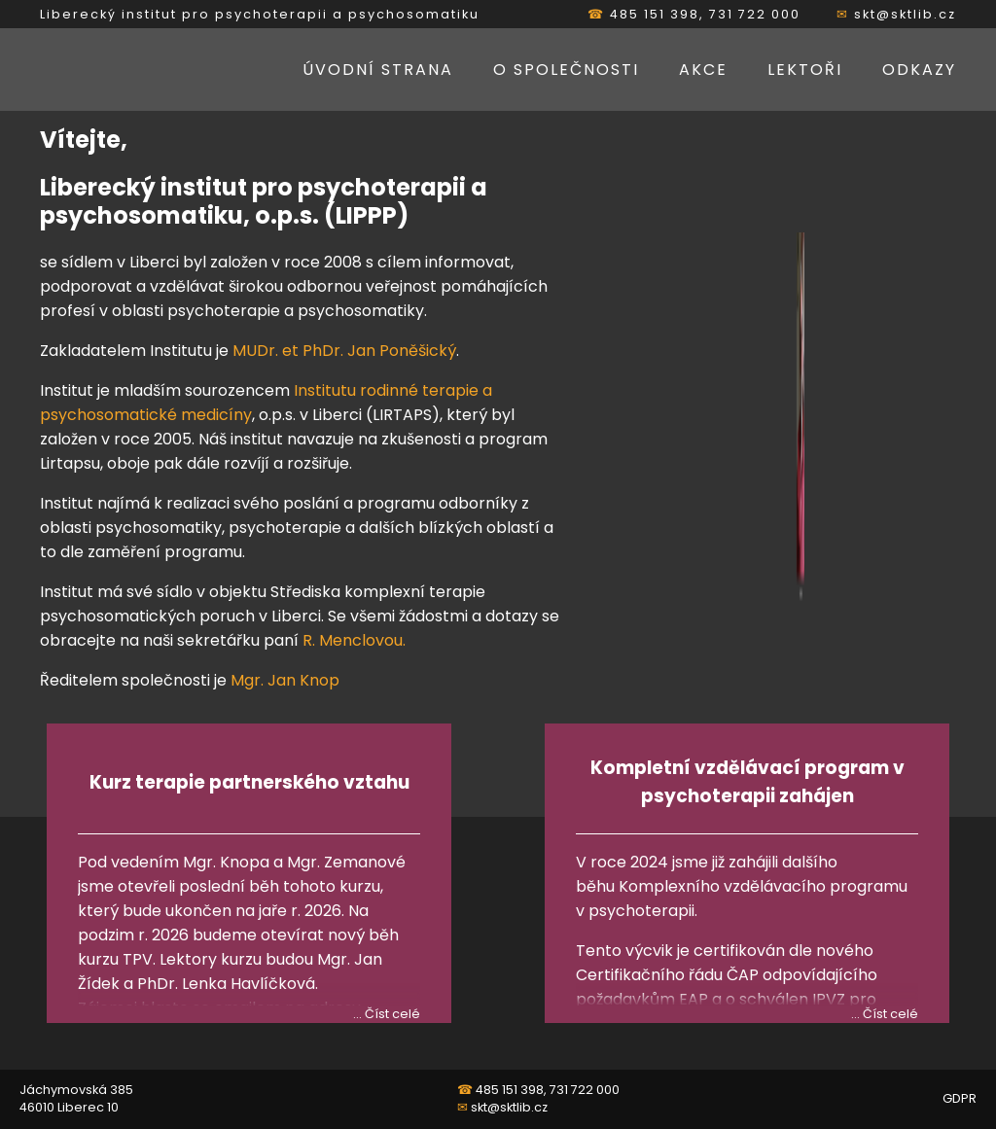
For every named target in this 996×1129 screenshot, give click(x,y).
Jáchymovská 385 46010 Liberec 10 (76, 1098)
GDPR (960, 1098)
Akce (703, 69)
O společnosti (566, 69)
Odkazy (919, 69)
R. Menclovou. (354, 640)
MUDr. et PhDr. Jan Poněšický (344, 350)
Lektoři (804, 69)
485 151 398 (654, 14)
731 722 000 (754, 14)
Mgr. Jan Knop (285, 680)
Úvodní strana (377, 69)
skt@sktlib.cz (905, 14)
